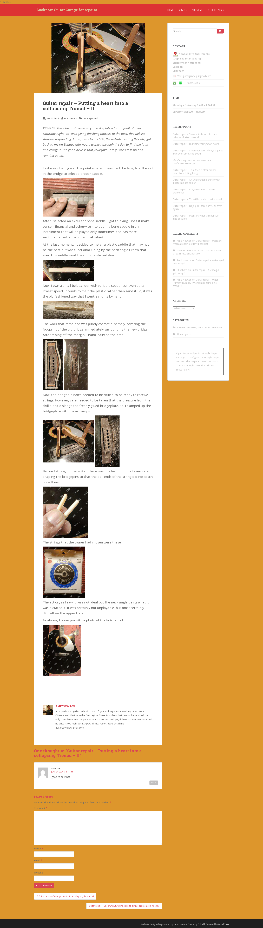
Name (38, 848)
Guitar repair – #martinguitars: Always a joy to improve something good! (198, 152)
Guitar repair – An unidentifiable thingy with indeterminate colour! (196, 181)
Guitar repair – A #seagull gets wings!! (198, 262)
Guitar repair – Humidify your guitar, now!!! (196, 143)
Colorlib (202, 924)
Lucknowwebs (180, 924)
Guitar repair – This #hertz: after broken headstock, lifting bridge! (194, 171)
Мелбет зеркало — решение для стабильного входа (192, 162)
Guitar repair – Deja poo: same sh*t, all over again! (197, 207)
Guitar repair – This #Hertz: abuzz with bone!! (197, 199)
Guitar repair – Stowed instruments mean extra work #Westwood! (195, 135)
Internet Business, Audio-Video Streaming (200, 327)
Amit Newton (70, 118)
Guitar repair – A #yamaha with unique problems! (194, 191)
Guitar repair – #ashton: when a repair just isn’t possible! (196, 217)
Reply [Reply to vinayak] (153, 782)
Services (183, 10)
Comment (40, 808)
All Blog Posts (216, 10)
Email (38, 860)
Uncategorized (90, 118)
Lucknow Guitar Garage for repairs (67, 10)
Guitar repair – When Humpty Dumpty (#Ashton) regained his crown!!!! (196, 282)
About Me (197, 10)
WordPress (223, 924)
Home (170, 10)
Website (38, 872)
